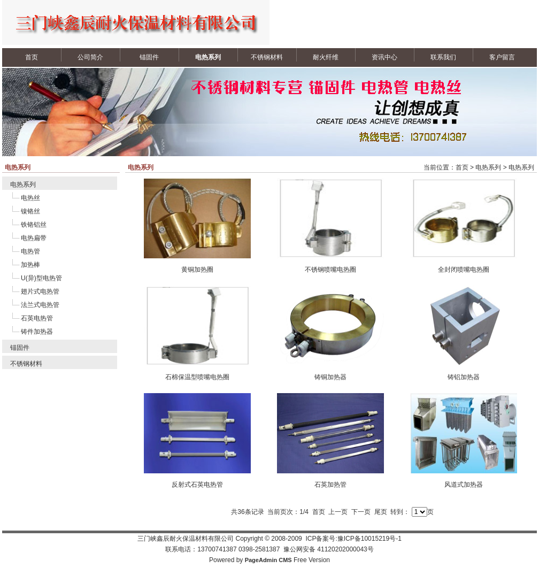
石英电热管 (37, 318)
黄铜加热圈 (197, 269)
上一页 (338, 512)
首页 (31, 57)
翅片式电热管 (40, 291)
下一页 (361, 512)
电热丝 (30, 198)
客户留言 (502, 57)
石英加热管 (330, 484)
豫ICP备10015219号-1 (369, 538)
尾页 (380, 512)
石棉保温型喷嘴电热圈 (197, 377)
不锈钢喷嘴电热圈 (330, 269)
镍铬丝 (30, 211)
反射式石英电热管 (197, 484)
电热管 (30, 251)
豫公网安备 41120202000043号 (328, 549)
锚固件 (149, 57)
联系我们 (443, 57)
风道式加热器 (463, 484)
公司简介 (90, 57)
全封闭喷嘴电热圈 (463, 269)
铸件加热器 (37, 331)
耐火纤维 (325, 57)
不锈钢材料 (267, 57)
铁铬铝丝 (34, 224)
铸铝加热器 (464, 377)
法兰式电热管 (40, 305)
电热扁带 (34, 238)
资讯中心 (384, 57)
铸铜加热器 (330, 377)
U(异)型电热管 (41, 278)
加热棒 (30, 264)
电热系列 (208, 57)
